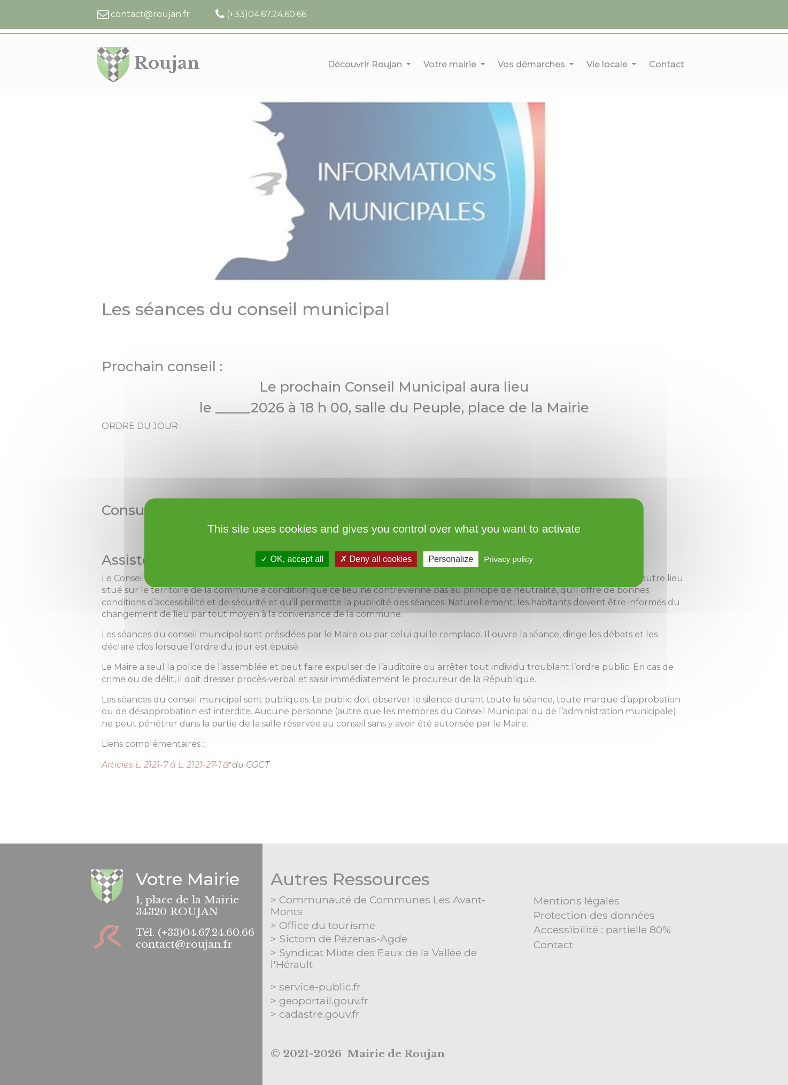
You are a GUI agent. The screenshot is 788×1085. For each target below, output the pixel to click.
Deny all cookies (376, 558)
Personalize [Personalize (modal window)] (450, 558)
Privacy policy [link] (508, 558)
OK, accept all (292, 558)
